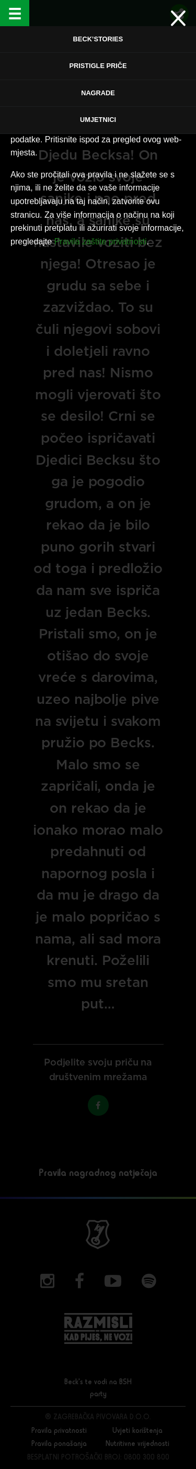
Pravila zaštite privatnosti (100, 241)
